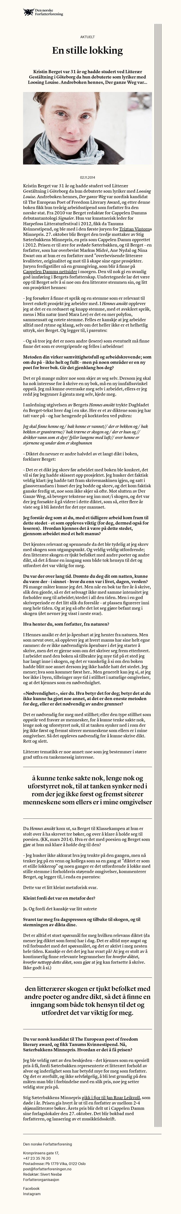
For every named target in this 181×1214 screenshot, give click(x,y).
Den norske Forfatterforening (43, 12)
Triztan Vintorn (134, 229)
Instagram (32, 1193)
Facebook (31, 1188)
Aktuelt (87, 37)
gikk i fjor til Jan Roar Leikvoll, (111, 1097)
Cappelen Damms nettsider (50, 271)
